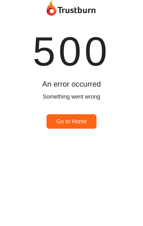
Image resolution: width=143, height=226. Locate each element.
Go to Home (71, 121)
